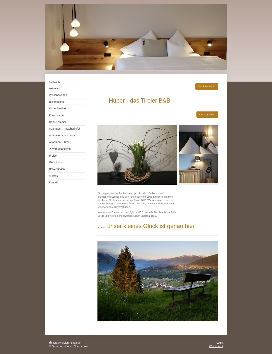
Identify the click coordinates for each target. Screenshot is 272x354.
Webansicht (216, 346)
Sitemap (75, 342)
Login (219, 342)
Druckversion (59, 342)
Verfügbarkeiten (206, 86)
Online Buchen (207, 114)
